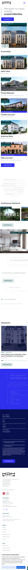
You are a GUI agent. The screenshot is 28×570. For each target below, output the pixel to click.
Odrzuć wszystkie (11, 567)
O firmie (4, 532)
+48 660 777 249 (8, 517)
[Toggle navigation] (24, 2)
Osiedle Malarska (6, 550)
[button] (7, 19)
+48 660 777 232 (5, 501)
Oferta (3, 527)
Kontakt (4, 539)
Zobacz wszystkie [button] (7, 364)
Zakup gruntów (5, 536)
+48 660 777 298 (10, 520)
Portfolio (4, 529)
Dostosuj (4, 567)
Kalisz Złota (5, 545)
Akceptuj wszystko (21, 567)
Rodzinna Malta (6, 548)
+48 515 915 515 (5, 486)
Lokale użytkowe (6, 534)
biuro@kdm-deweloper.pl (7, 502)
